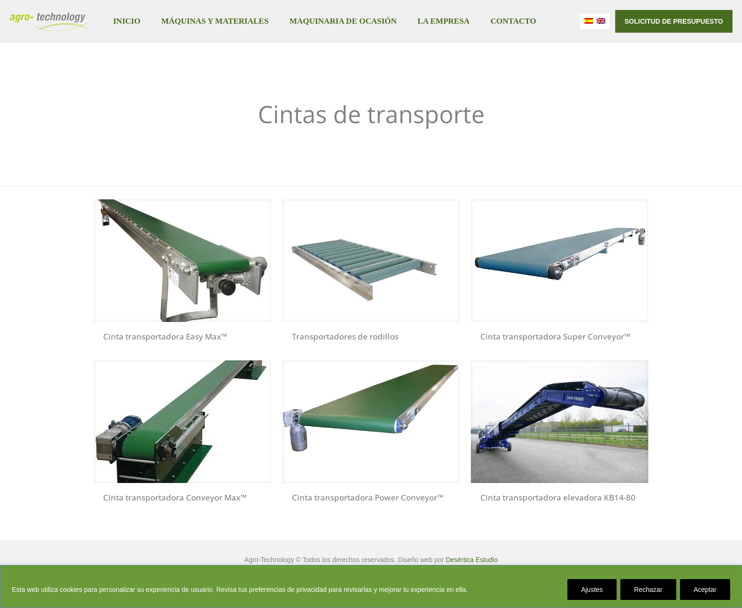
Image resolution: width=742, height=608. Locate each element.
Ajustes (592, 589)
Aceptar (705, 589)
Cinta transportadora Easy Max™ (165, 336)
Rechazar (648, 589)
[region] (371, 586)
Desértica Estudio (472, 559)
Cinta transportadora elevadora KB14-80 (558, 497)
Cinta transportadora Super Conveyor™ (555, 336)
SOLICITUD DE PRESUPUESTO (674, 21)
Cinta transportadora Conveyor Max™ (175, 497)
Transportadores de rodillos (345, 336)
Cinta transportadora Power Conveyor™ (367, 497)
